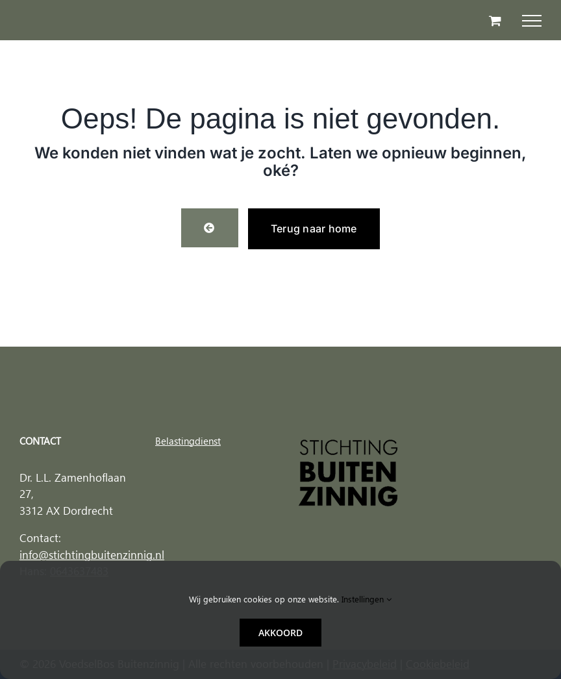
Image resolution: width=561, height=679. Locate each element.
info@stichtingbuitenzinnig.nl (91, 555)
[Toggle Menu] (532, 21)
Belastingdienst (188, 441)
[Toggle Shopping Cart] (495, 20)
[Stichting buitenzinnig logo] (348, 442)
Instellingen (367, 599)
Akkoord (280, 632)
